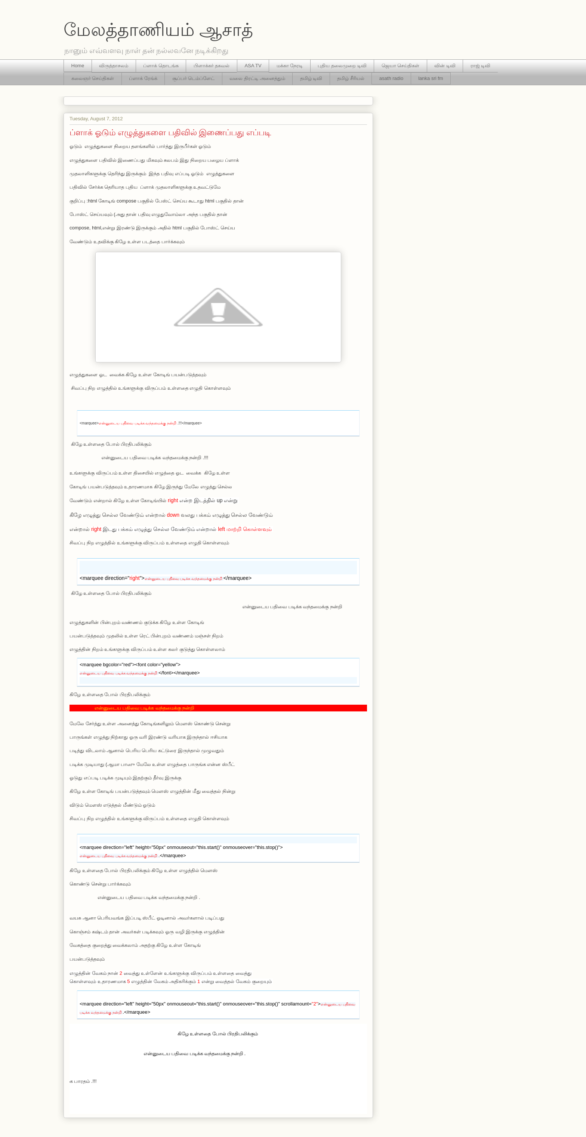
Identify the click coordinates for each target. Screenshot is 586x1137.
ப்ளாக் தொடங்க (161, 65)
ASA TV (252, 65)
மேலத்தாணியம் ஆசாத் (158, 30)
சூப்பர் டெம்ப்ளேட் (193, 78)
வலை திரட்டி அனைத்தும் (257, 78)
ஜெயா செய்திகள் (401, 65)
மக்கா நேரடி (290, 65)
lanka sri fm (430, 78)
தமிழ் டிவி (311, 78)
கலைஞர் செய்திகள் (92, 78)
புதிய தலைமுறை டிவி (342, 65)
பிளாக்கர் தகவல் (212, 65)
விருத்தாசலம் (113, 65)
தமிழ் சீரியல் (350, 78)
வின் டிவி (445, 65)
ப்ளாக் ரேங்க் (143, 78)
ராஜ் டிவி (481, 65)
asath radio (391, 78)
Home (77, 65)
